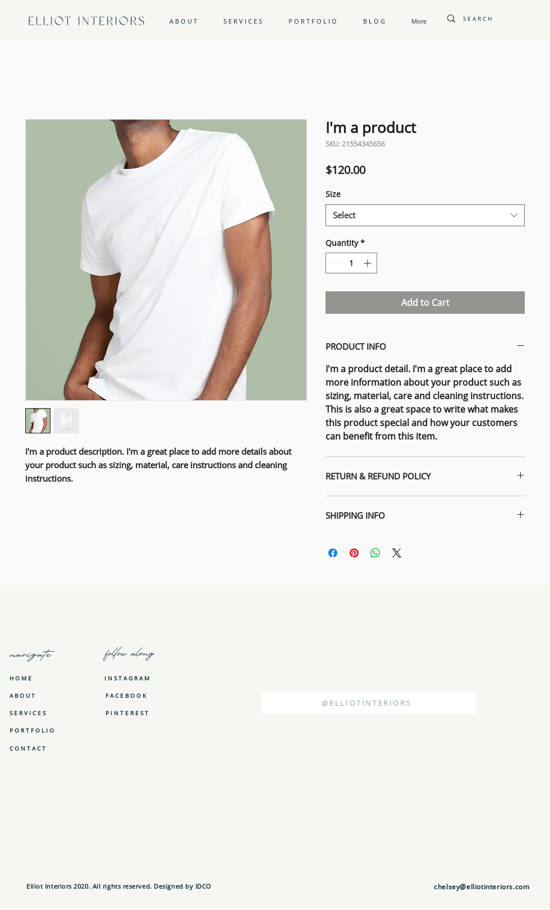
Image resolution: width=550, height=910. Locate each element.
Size (333, 194)
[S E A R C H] (494, 18)
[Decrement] (334, 263)
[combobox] (425, 215)
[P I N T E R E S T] (127, 713)
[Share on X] (397, 553)
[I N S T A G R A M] (126, 678)
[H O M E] (28, 678)
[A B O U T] (28, 695)
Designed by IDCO (182, 886)
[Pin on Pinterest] (354, 553)
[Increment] (368, 263)
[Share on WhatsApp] (375, 553)
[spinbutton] (351, 263)
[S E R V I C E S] (28, 713)
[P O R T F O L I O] (32, 730)
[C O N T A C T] (28, 748)
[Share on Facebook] (333, 553)
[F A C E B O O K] (126, 695)
